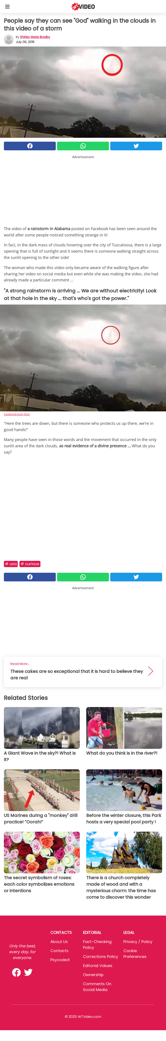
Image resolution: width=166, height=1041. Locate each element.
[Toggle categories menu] (7, 6)
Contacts (59, 950)
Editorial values (97, 965)
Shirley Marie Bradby (35, 37)
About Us (59, 941)
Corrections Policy (100, 956)
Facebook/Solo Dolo (17, 414)
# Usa (11, 563)
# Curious (30, 563)
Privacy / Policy (137, 941)
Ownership (93, 974)
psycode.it (60, 959)
